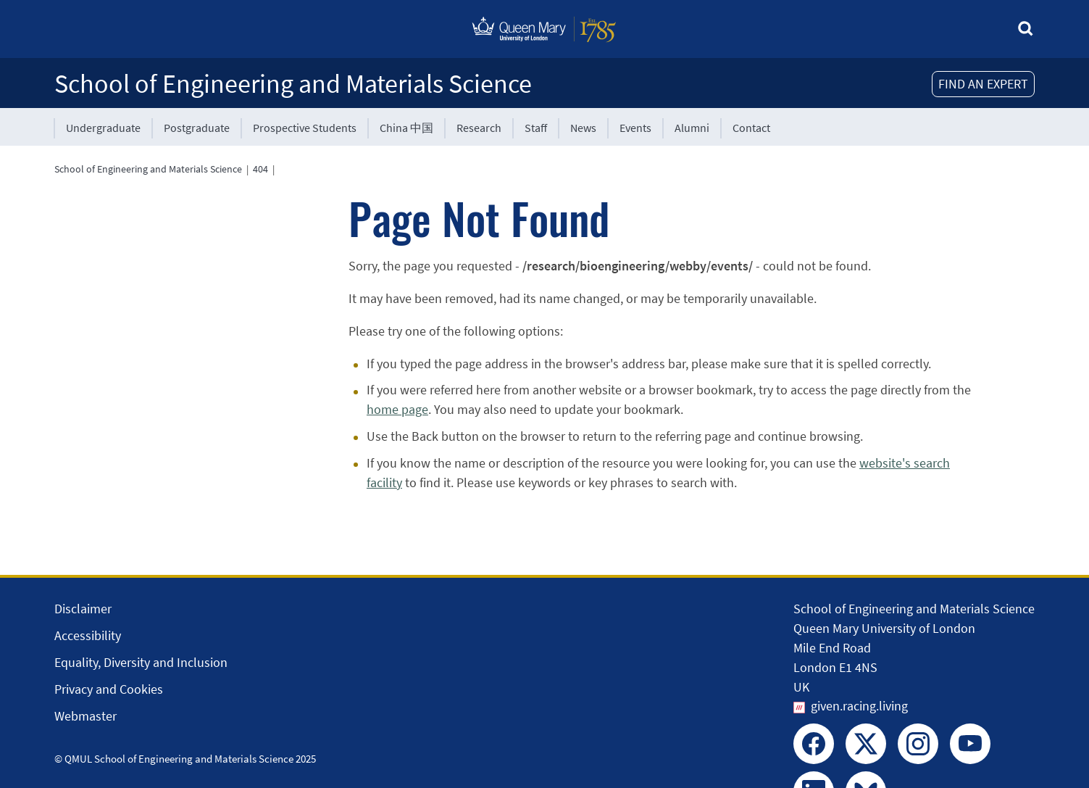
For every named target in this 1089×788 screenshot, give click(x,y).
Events (635, 127)
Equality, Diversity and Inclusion (141, 662)
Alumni (692, 127)
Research (478, 127)
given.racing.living (859, 705)
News (583, 127)
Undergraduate (103, 127)
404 (260, 168)
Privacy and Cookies (108, 689)
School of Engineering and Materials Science (293, 83)
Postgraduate (197, 127)
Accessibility (87, 635)
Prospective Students (304, 127)
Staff (536, 127)
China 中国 (406, 127)
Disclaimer (83, 608)
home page (397, 409)
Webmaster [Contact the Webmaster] (85, 716)
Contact (751, 127)
